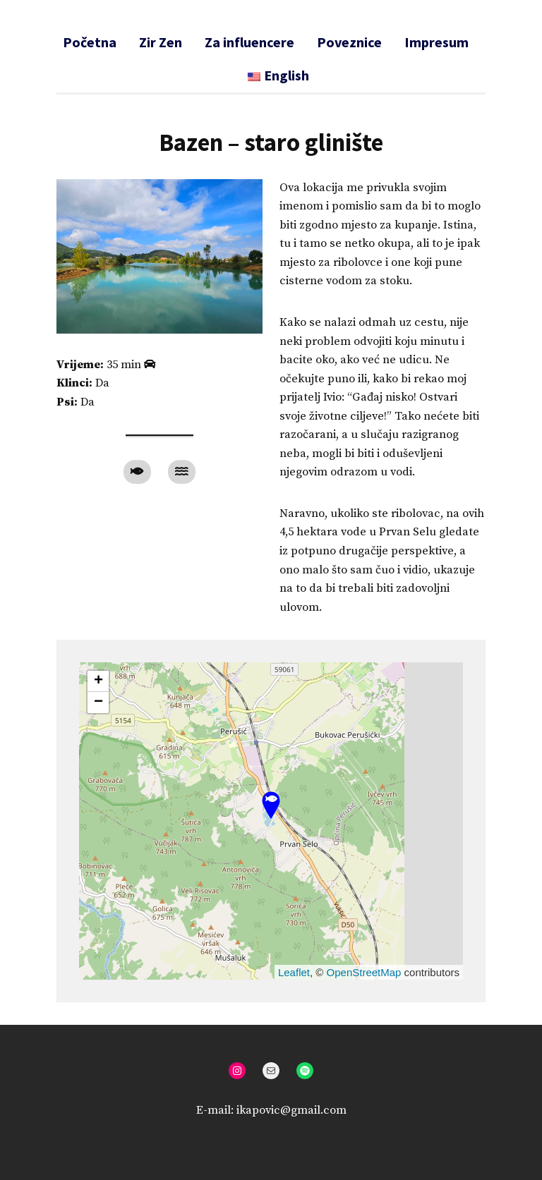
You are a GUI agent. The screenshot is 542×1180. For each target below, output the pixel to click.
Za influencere (249, 42)
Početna (89, 42)
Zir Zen (160, 42)
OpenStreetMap (364, 972)
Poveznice (349, 42)
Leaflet (294, 972)
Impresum (436, 42)
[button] (271, 806)
